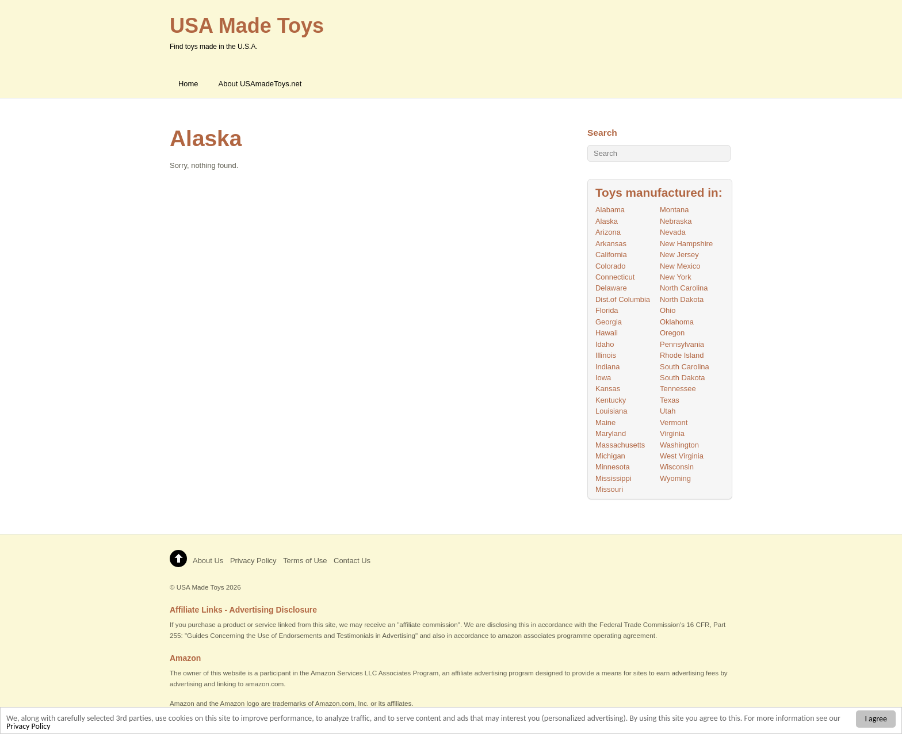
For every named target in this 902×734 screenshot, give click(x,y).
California (611, 254)
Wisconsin (677, 466)
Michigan (610, 456)
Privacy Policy (28, 727)
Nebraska (675, 221)
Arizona (608, 232)
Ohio (667, 310)
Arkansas (610, 243)
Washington (679, 445)
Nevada (673, 232)
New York (675, 277)
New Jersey (679, 254)
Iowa (603, 377)
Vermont (673, 422)
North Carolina (684, 288)
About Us (208, 560)
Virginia (672, 433)
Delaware (611, 288)
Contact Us (352, 560)
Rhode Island (682, 355)
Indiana (607, 366)
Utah (667, 411)
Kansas (607, 388)
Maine (605, 422)
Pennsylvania (682, 344)
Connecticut (615, 277)
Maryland (610, 433)
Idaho (604, 344)
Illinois (605, 355)
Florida (606, 310)
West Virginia (682, 456)
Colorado (610, 266)
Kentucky (610, 400)
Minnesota (612, 466)
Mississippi (613, 478)
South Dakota (682, 377)
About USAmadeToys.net (260, 83)
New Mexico (680, 266)
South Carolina (684, 366)
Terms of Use (305, 560)
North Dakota (682, 299)
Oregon (672, 332)
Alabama (610, 209)
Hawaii (606, 332)
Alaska (606, 221)
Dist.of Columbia (622, 299)
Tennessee (678, 388)
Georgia (608, 322)
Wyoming (675, 478)
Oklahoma (677, 322)
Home (188, 83)
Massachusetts (620, 445)
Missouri (609, 489)
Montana (674, 209)
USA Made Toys (200, 587)
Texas (669, 400)
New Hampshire (686, 243)
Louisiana (611, 411)
